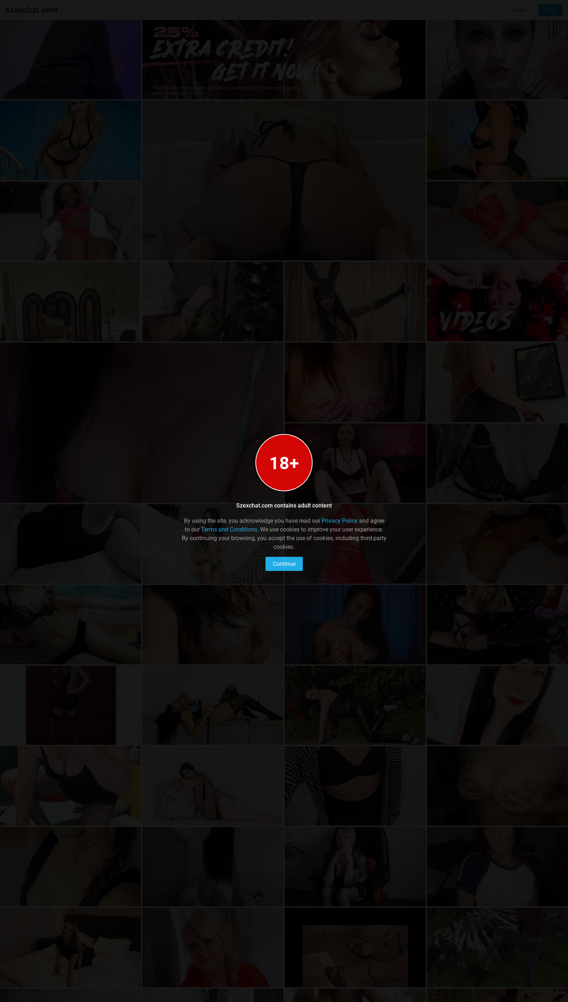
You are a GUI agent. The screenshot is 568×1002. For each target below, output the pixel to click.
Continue (284, 563)
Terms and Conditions (229, 529)
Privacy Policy (340, 520)
